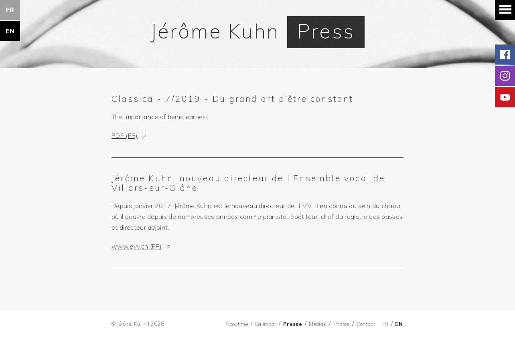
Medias (317, 324)
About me (236, 324)
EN (10, 31)
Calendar (265, 324)
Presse (292, 324)
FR (10, 10)
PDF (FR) (125, 136)
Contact (366, 324)
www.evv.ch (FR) (137, 246)
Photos (341, 324)
